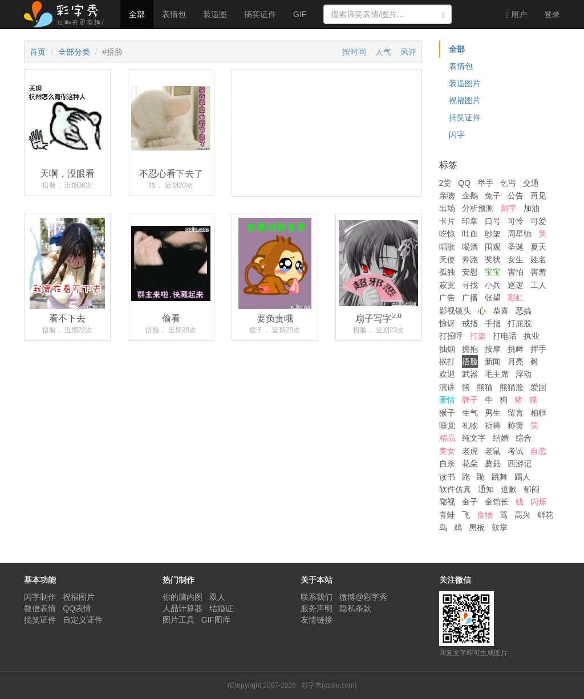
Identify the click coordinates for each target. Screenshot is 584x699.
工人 (538, 285)
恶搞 (524, 310)
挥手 (538, 348)
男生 (493, 412)
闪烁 (538, 501)
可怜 (516, 221)
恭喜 (501, 310)
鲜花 (545, 514)
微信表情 (40, 608)
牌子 (470, 399)
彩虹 (516, 297)
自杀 (447, 463)
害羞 (538, 272)
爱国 (538, 387)
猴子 (447, 412)
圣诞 (516, 246)
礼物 (470, 425)
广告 (447, 297)
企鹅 (470, 195)
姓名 (538, 259)
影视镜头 (455, 310)
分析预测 (478, 208)
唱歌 (447, 246)
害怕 (516, 272)
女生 (516, 259)
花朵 (470, 463)
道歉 (509, 489)
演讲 (447, 387)
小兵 (493, 285)
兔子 (493, 195)
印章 (470, 221)
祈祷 (493, 425)
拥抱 (470, 348)
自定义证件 (83, 619)
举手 (485, 183)
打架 (478, 335)
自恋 (538, 451)
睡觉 (447, 425)
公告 (516, 195)
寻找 (470, 285)
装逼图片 (465, 83)
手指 (493, 323)
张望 (493, 297)
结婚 (501, 437)
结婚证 (221, 608)
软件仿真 (455, 489)
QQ (464, 183)
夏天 (538, 246)
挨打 (447, 361)
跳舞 (500, 476)
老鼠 (493, 451)
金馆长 (497, 501)
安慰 (470, 272)
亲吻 (447, 195)
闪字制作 (40, 597)
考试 (516, 451)
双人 (217, 597)
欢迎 (447, 374)
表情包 (174, 14)
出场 (447, 208)
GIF (299, 14)
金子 (470, 501)
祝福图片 (465, 100)
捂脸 (470, 361)
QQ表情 (77, 608)
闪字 (457, 134)
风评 (408, 51)
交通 (531, 183)
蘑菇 (493, 463)
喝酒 (470, 246)
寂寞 (447, 285)
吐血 (470, 233)
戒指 (470, 323)
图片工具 (178, 619)
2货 (445, 183)
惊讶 (447, 323)
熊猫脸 (512, 387)
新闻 (493, 361)
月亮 (516, 361)
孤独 (447, 272)
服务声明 (316, 608)
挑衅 (516, 348)
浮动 (524, 374)
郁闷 (532, 489)
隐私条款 (355, 608)
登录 (552, 14)
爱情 (447, 399)
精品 (447, 437)
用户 (516, 14)
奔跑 (470, 259)
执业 (532, 335)
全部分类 (74, 51)
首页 (38, 51)
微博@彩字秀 (363, 597)
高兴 (522, 514)
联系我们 (316, 597)
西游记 (520, 463)
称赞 (516, 425)
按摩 (493, 348)
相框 (538, 412)
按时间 (354, 51)
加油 (532, 208)
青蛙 (447, 514)
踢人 (522, 476)
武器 (470, 374)
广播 (470, 297)
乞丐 (508, 183)
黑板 (477, 527)
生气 (470, 412)
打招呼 (451, 335)
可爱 (538, 221)
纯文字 (474, 437)
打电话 (505, 335)
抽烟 (447, 348)
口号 (493, 221)
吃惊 (447, 233)
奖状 (493, 259)
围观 (493, 246)
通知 (486, 489)
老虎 (470, 451)
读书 (447, 476)
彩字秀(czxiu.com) (328, 685)
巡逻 (516, 285)
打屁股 (520, 323)
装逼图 (215, 14)
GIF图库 (215, 619)
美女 (447, 451)
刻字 (509, 208)
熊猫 (485, 387)
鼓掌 (500, 527)
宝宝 (493, 272)
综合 (524, 437)
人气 (383, 51)
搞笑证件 (260, 14)
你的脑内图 (182, 597)
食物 (485, 514)
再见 (538, 195)
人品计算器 (182, 608)
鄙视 (447, 501)
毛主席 (497, 374)
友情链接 (316, 619)
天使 (447, 259)
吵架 (493, 233)
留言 (516, 412)
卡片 (447, 221)
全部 (137, 14)
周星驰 (520, 233)
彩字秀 (67, 14)
